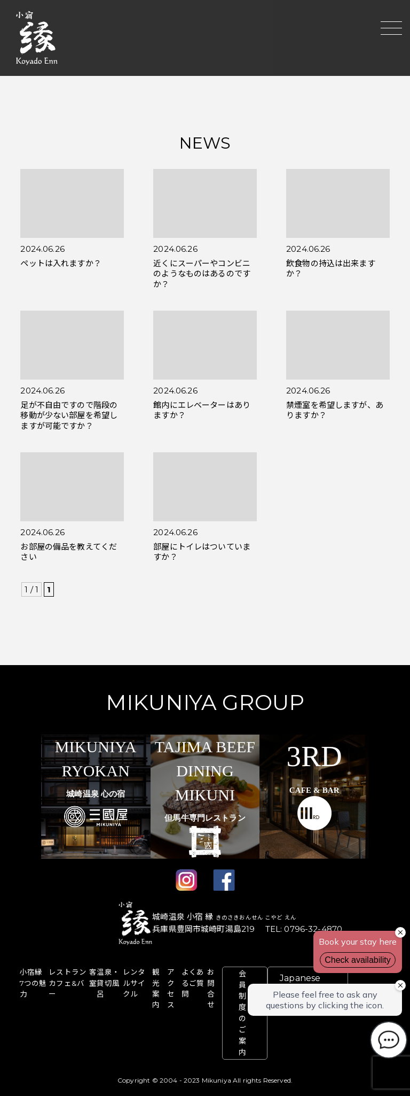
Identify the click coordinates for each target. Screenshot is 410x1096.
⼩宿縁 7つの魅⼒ (33, 983)
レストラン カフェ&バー (67, 983)
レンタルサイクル (134, 983)
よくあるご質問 (193, 983)
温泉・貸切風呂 (108, 983)
